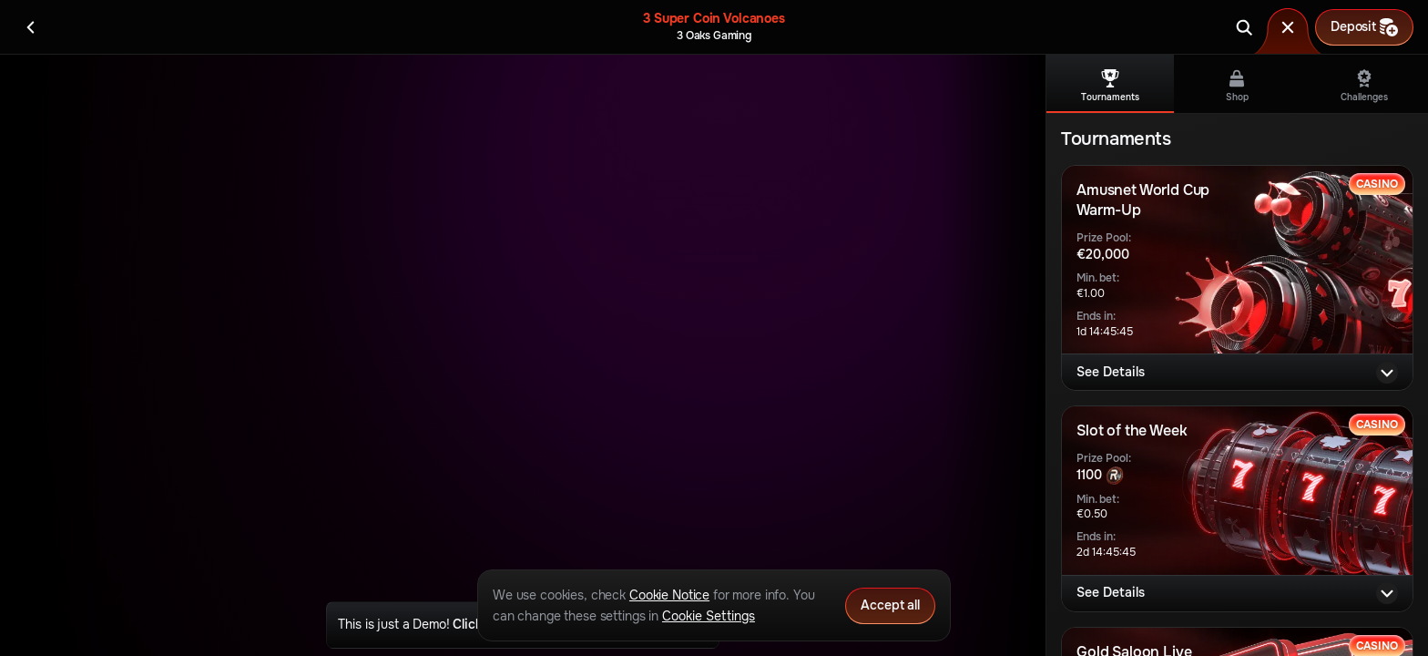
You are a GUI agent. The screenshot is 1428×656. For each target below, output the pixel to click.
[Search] (1244, 27)
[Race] (1287, 27)
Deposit (1364, 27)
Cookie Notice (669, 595)
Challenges (1364, 86)
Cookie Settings (708, 616)
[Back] (31, 27)
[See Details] (1387, 373)
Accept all (890, 605)
